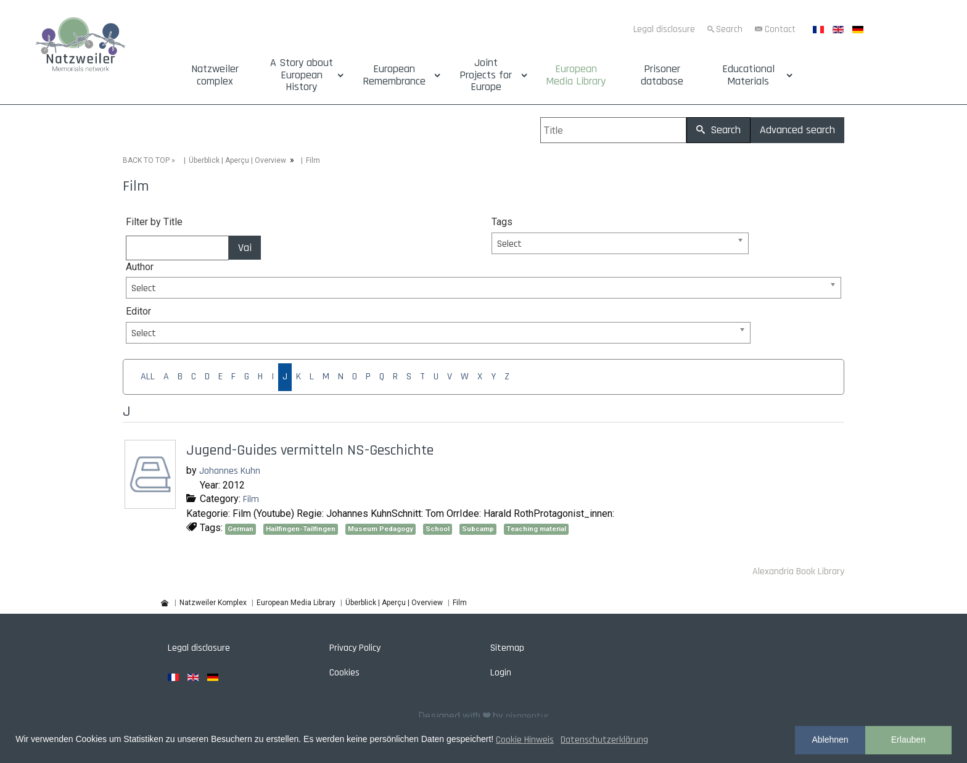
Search (729, 29)
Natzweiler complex (215, 75)
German (240, 529)
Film (251, 499)
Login (500, 672)
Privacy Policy (355, 647)
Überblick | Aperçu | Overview (237, 160)
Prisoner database (662, 75)
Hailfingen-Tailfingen (300, 529)
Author (140, 267)
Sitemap (507, 647)
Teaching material (536, 529)
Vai (245, 248)
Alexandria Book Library (798, 571)
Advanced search (797, 130)
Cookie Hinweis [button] (525, 739)
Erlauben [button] (908, 739)
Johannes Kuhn (229, 470)
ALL (148, 376)
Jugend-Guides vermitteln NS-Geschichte (310, 450)
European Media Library (576, 75)
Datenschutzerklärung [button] (604, 739)
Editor (138, 311)
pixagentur (527, 716)
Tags (502, 222)
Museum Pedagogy (380, 529)
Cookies (344, 672)
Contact (780, 29)
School (438, 529)
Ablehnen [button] (830, 739)
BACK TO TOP (146, 160)
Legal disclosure (664, 29)
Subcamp (478, 529)
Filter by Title (154, 222)
